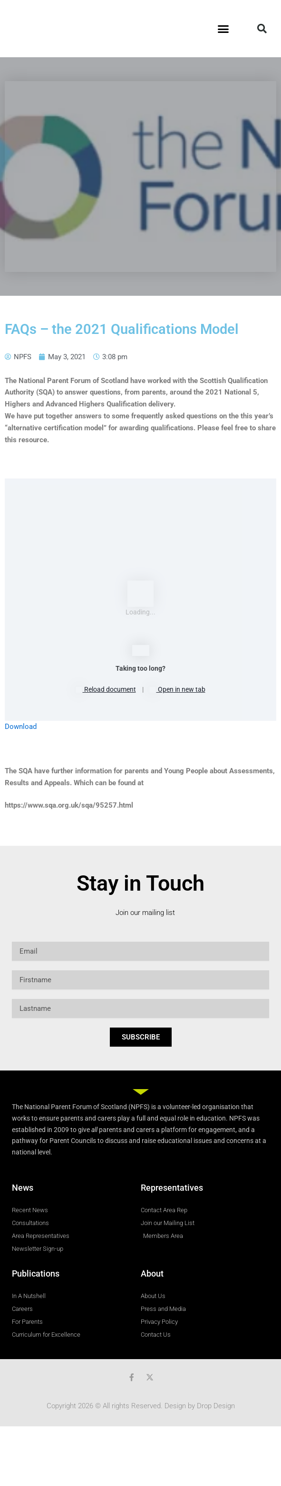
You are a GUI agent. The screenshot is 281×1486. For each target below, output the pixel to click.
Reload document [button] (106, 689)
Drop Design (216, 1406)
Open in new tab (177, 689)
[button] (223, 29)
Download (21, 726)
